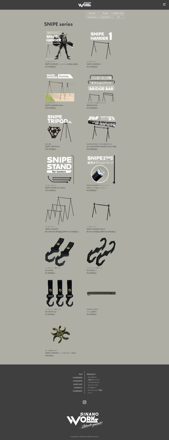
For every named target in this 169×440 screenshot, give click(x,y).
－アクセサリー (92, 387)
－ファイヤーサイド (93, 382)
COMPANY (77, 391)
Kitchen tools (118, 13)
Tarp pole (92, 13)
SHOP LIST (77, 384)
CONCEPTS (77, 381)
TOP (80, 374)
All (118, 17)
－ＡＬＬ (89, 393)
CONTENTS (77, 377)
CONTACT (78, 387)
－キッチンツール (92, 385)
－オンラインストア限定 (94, 390)
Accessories (92, 17)
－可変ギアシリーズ (93, 380)
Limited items (105, 17)
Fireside (105, 13)
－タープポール (92, 377)
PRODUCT (91, 374)
